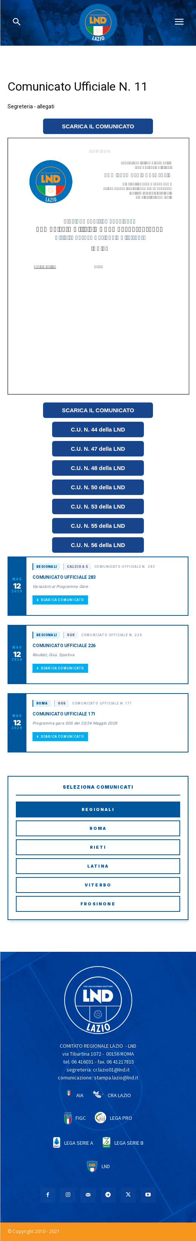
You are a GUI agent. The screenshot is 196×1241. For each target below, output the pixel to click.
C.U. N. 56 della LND (98, 545)
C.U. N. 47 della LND (98, 449)
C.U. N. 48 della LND (98, 468)
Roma (98, 828)
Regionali (98, 809)
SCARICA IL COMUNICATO (98, 126)
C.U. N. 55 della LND (98, 526)
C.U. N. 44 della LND (98, 429)
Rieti (98, 847)
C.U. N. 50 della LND (98, 487)
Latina (98, 866)
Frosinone (98, 903)
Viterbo (98, 885)
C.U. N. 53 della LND (98, 506)
